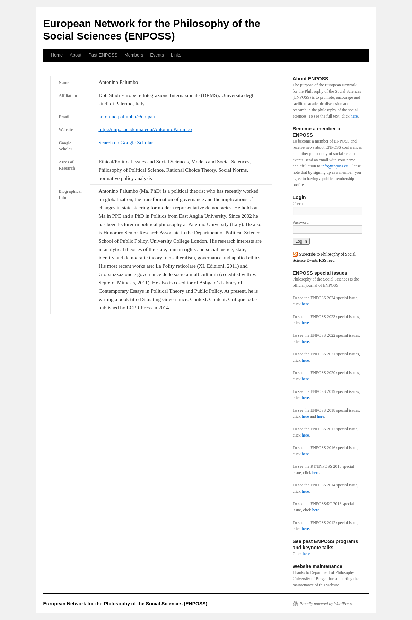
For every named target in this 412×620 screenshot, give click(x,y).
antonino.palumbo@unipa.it (127, 116)
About (75, 55)
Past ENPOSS (102, 55)
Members (133, 55)
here (354, 116)
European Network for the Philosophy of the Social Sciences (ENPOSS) (125, 603)
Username (301, 203)
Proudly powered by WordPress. (326, 603)
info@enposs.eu (334, 166)
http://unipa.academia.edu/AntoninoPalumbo (145, 129)
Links (176, 55)
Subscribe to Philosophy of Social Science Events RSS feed (324, 257)
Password (301, 222)
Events (157, 55)
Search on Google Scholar (125, 142)
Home (57, 55)
